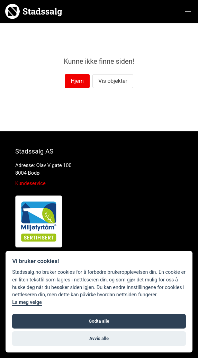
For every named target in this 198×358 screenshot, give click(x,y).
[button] (188, 10)
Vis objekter (112, 81)
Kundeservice (30, 183)
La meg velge (27, 302)
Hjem (77, 81)
